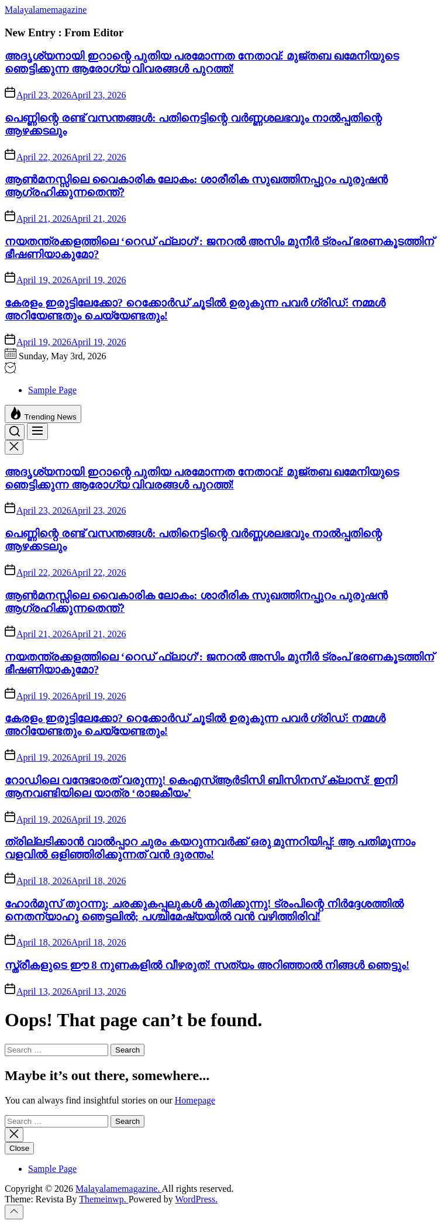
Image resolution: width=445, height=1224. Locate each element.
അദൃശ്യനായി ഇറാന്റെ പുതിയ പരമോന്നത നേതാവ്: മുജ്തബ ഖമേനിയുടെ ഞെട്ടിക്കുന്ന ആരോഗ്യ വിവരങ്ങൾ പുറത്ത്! (202, 62)
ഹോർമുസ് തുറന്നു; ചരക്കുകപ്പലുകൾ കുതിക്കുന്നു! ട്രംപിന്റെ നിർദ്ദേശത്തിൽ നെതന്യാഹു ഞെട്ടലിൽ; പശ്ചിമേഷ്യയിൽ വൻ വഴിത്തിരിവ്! (204, 910)
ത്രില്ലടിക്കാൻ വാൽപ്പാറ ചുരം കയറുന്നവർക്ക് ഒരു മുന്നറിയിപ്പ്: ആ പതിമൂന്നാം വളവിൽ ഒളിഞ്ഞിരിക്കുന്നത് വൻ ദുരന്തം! (210, 848)
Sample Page (52, 390)
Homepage (195, 1100)
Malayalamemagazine (46, 10)
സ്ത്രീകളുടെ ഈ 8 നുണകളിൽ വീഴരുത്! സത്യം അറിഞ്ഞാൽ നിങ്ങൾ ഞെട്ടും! (207, 965)
